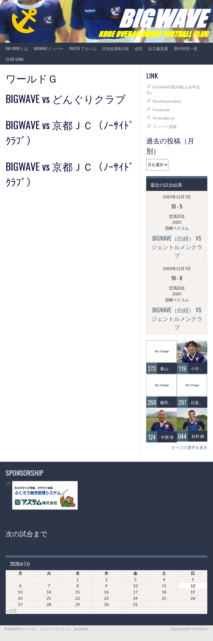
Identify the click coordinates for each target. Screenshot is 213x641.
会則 (138, 48)
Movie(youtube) (167, 101)
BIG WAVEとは (17, 48)
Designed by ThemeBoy (190, 629)
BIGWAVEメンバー (48, 48)
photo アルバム (83, 48)
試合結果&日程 (115, 48)
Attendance (163, 118)
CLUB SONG (15, 59)
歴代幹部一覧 (186, 48)
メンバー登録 (165, 126)
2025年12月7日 (177, 196)
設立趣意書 (158, 48)
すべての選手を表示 (189, 447)
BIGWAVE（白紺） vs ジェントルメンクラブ (176, 246)
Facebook (161, 109)
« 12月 (11, 610)
